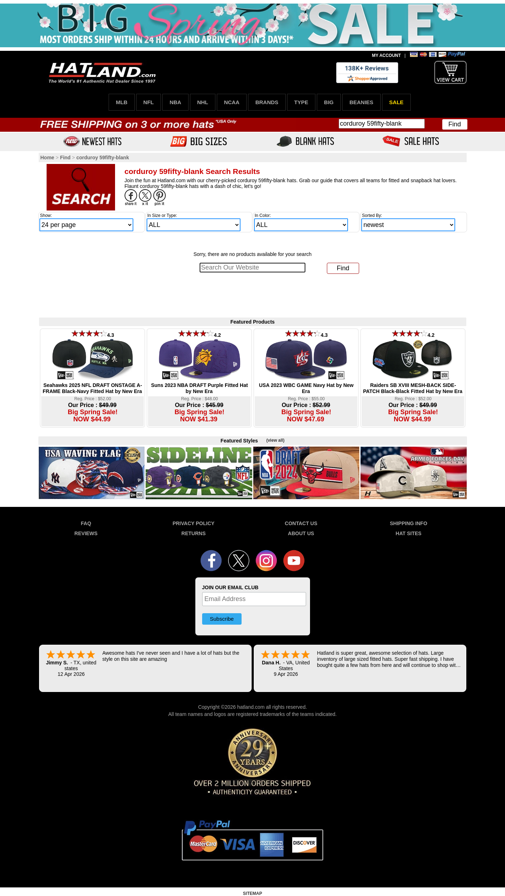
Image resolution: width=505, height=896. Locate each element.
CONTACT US (301, 523)
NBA (175, 102)
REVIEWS (86, 533)
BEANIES (361, 102)
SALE (396, 102)
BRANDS (266, 102)
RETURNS (193, 533)
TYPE (301, 102)
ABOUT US (301, 533)
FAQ (86, 523)
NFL (148, 102)
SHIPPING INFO (408, 523)
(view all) (275, 440)
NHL (202, 102)
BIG (329, 102)
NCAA (231, 102)
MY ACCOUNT (386, 55)
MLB (122, 102)
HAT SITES (408, 533)
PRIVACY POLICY (193, 523)
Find (454, 124)
